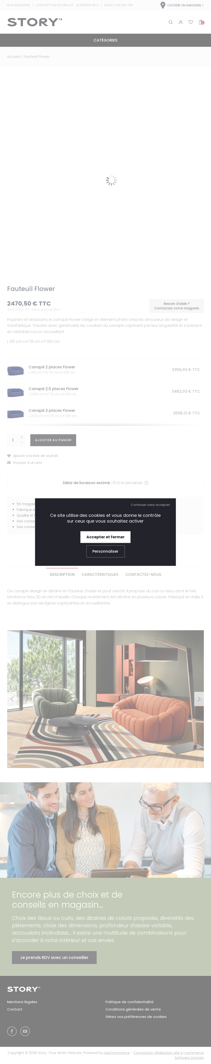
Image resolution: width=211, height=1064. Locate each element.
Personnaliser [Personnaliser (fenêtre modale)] (105, 551)
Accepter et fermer (105, 537)
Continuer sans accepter (150, 505)
